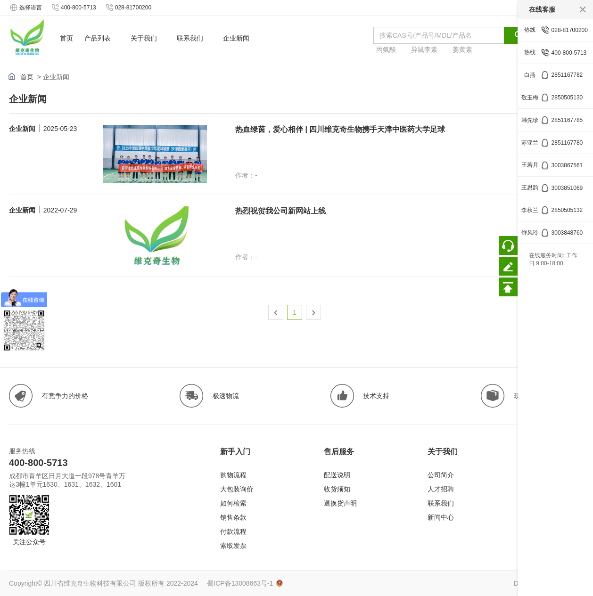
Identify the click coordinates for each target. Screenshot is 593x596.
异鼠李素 (424, 49)
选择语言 (25, 7)
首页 (26, 77)
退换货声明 (340, 503)
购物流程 (233, 475)
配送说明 (337, 475)
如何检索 (233, 503)
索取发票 (233, 545)
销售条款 (233, 517)
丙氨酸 (386, 49)
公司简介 (441, 475)
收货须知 (337, 489)
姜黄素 (462, 49)
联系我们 (441, 503)
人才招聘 (441, 489)
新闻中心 (441, 517)
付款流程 (233, 531)
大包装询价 (236, 489)
